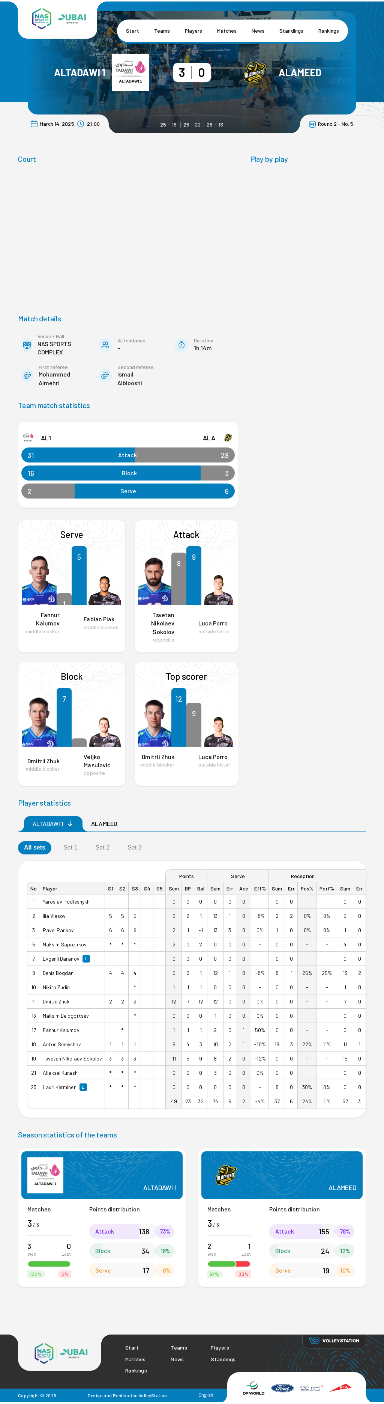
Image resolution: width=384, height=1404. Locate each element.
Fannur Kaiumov (61, 1030)
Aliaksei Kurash (60, 1073)
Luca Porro (213, 623)
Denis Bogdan (58, 973)
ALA (209, 438)
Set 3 (135, 847)
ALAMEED (300, 72)
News (258, 30)
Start (132, 30)
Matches (227, 30)
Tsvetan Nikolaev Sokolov (162, 623)
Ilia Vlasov (54, 916)
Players (193, 30)
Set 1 (70, 847)
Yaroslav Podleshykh (66, 901)
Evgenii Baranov (61, 958)
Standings (291, 30)
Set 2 (103, 847)
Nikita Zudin (56, 987)
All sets (34, 847)
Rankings (328, 30)
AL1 (46, 438)
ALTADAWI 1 (80, 72)
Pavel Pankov (58, 930)
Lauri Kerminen (59, 1087)
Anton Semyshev (62, 1044)
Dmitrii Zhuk (43, 760)
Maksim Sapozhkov (65, 944)
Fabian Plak (99, 618)
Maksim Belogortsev (66, 1015)
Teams (162, 30)
